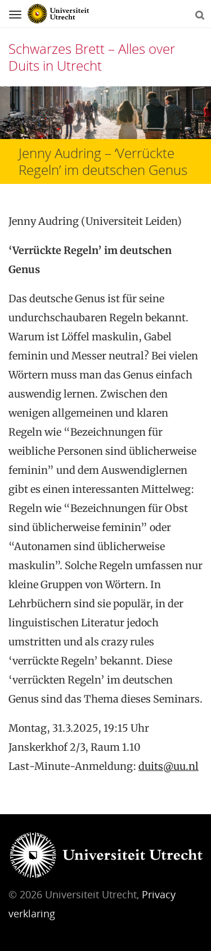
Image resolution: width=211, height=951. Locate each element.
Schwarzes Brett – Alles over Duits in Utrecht (91, 57)
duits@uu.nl (168, 766)
